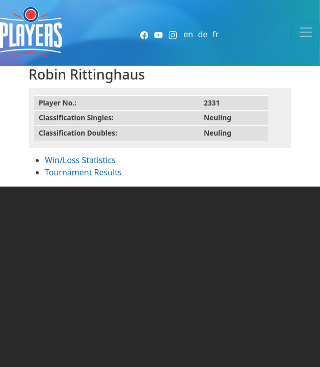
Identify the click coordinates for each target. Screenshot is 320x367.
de (202, 34)
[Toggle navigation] (305, 32)
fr (215, 34)
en (188, 34)
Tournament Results (83, 172)
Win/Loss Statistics (80, 160)
